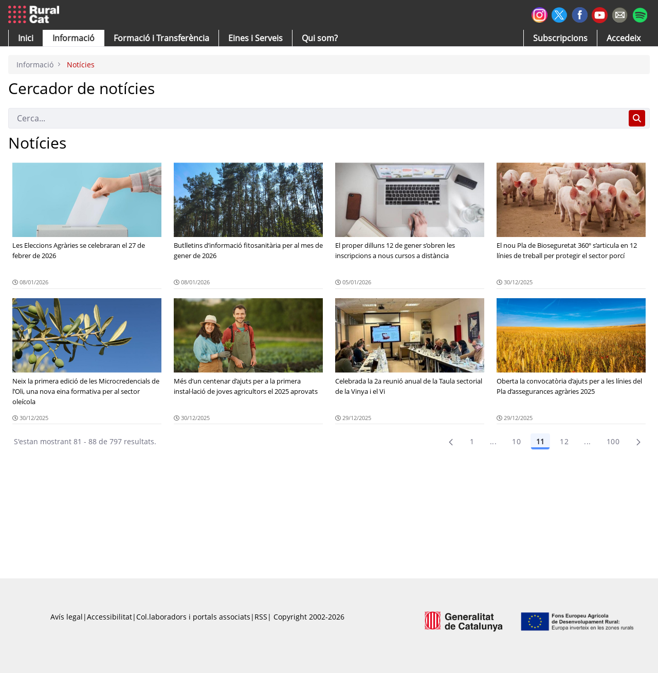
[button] (26, 38)
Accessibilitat (109, 617)
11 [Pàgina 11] (540, 441)
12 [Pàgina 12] (564, 441)
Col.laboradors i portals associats (193, 617)
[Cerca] (316, 118)
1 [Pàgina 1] (472, 441)
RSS (260, 617)
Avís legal (66, 617)
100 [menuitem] (613, 441)
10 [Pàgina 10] (516, 441)
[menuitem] (161, 38)
